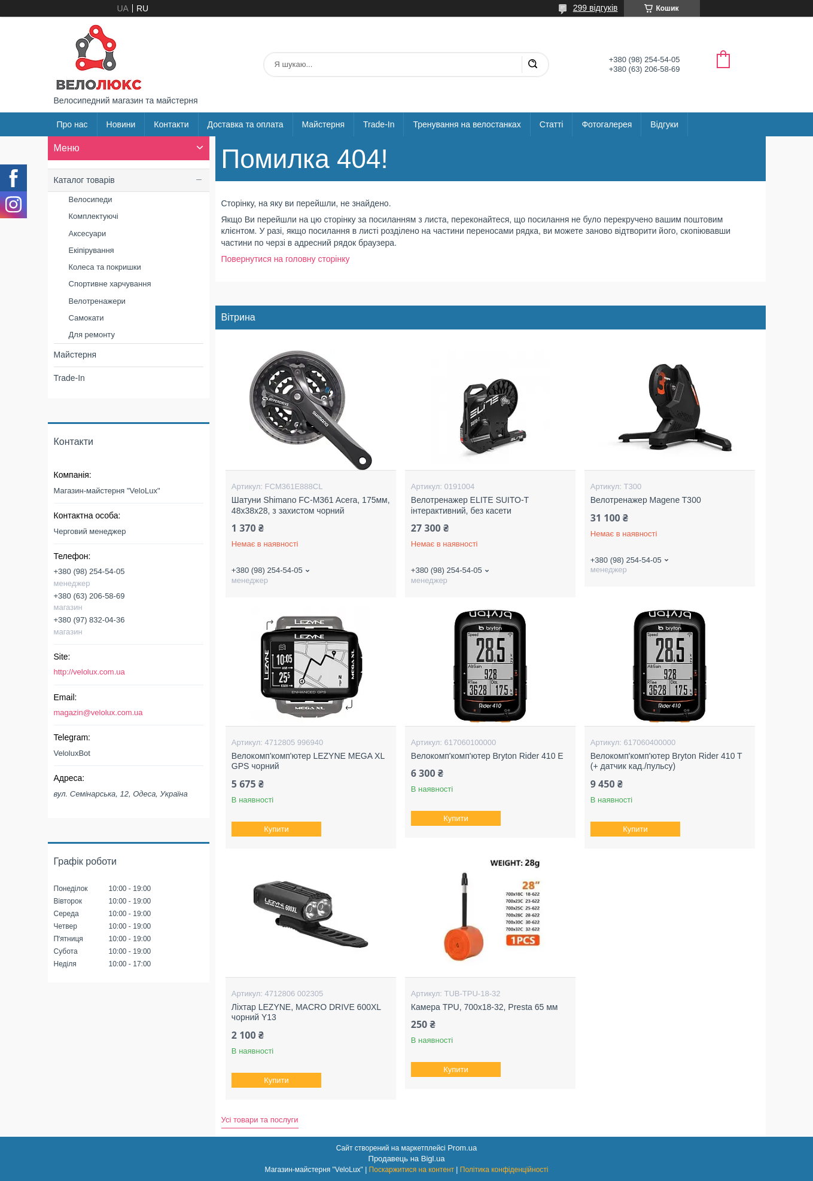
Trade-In (378, 124)
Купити (276, 829)
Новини (121, 124)
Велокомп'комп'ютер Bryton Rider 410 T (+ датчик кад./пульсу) (666, 761)
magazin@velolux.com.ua (98, 712)
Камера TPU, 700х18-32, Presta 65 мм (484, 1007)
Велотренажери (97, 301)
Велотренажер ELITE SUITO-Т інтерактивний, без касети (470, 505)
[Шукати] (532, 64)
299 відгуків (595, 8)
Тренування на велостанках (466, 124)
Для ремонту (92, 334)
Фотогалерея (606, 124)
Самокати (86, 317)
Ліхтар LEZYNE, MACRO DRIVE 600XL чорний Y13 (306, 1012)
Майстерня (323, 124)
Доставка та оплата (246, 124)
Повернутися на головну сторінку (285, 259)
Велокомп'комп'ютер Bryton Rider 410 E (487, 756)
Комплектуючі (93, 216)
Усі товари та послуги (260, 1119)
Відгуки (664, 124)
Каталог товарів (84, 180)
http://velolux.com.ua (89, 671)
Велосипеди (90, 199)
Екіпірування (91, 250)
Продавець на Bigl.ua (407, 1158)
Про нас (72, 124)
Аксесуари (87, 233)
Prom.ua (462, 1147)
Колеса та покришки (105, 267)
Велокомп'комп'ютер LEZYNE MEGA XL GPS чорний (308, 761)
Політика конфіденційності (504, 1169)
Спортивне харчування (110, 283)
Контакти (171, 124)
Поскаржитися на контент (411, 1169)
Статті (552, 124)
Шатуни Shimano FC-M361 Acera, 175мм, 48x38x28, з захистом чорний (311, 505)
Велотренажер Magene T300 (645, 500)
